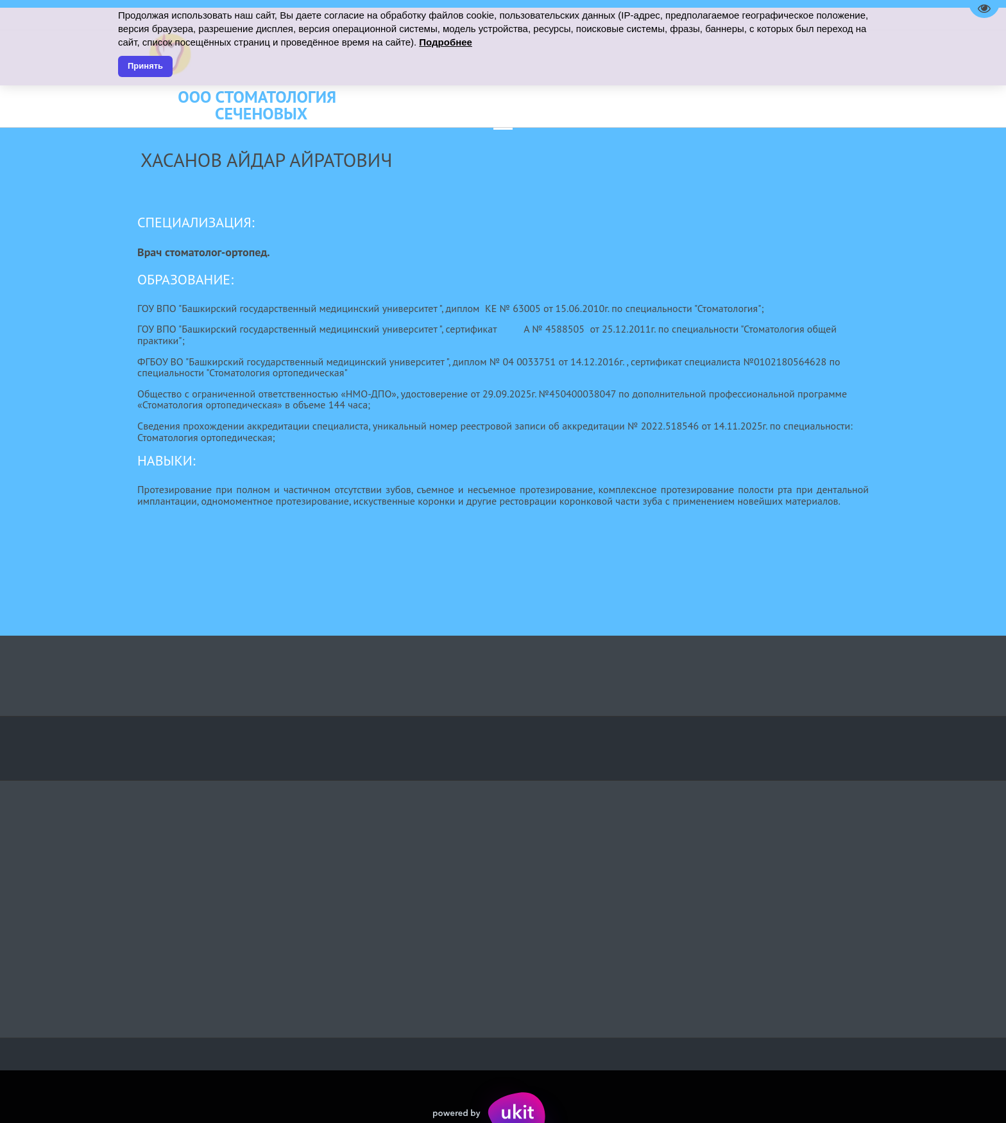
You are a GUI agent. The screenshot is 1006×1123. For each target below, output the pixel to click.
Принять (145, 66)
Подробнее (445, 42)
